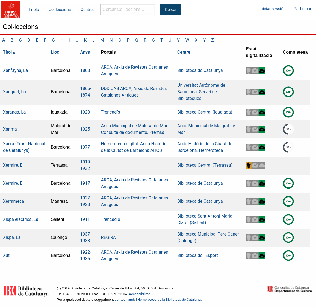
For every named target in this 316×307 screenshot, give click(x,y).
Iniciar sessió (271, 8)
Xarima (10, 129)
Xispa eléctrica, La (20, 219)
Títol (7, 52)
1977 (85, 147)
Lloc (55, 52)
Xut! (7, 255)
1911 (85, 219)
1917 (85, 183)
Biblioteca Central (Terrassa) (204, 165)
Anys (85, 52)
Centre (183, 52)
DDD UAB (110, 88)
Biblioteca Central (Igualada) (204, 112)
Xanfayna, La (15, 70)
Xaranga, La (14, 112)
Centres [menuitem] (88, 9)
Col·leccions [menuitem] (60, 9)
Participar (302, 8)
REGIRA (108, 237)
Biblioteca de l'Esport (197, 255)
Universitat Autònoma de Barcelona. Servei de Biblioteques (201, 92)
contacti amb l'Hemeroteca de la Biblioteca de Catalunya (158, 299)
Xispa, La (11, 237)
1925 (85, 129)
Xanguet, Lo (14, 91)
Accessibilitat (139, 294)
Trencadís (110, 112)
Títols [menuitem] (34, 9)
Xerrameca (13, 201)
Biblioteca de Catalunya (200, 70)
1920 (85, 112)
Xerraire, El (13, 165)
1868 (85, 70)
